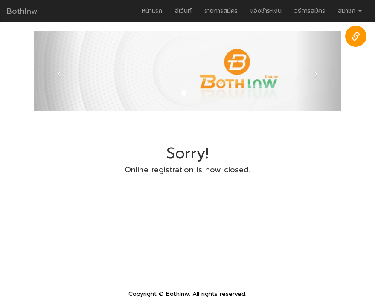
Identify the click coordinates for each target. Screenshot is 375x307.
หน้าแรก (152, 10)
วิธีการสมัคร (309, 10)
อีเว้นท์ (183, 10)
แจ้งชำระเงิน (266, 10)
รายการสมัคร (221, 10)
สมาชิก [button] (350, 10)
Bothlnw (22, 11)
